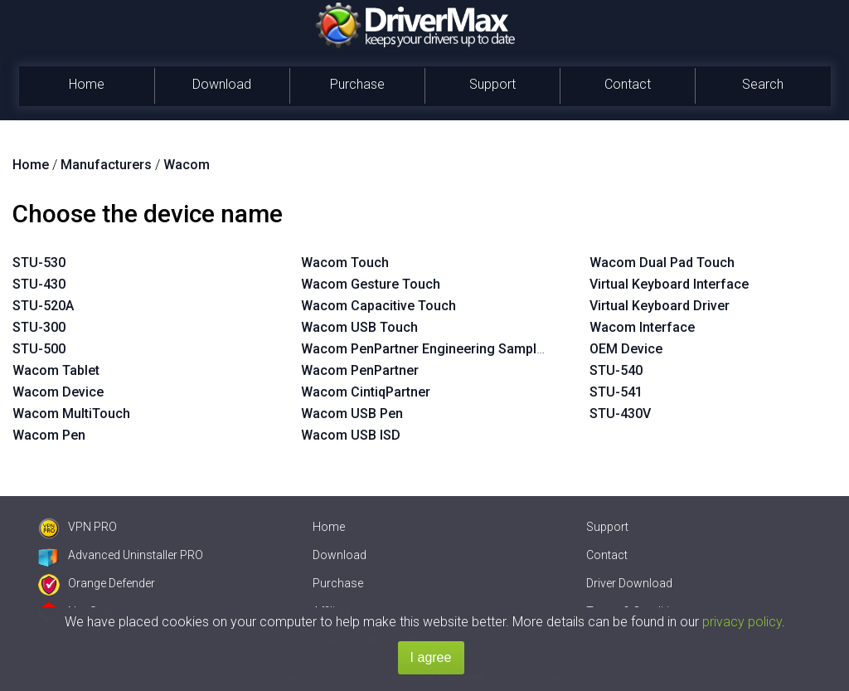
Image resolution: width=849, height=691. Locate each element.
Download (221, 84)
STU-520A (43, 306)
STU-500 (38, 349)
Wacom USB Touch (359, 327)
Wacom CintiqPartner (365, 392)
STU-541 (616, 392)
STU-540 (616, 370)
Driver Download (629, 583)
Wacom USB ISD (350, 435)
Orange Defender (96, 583)
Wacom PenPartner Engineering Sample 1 (428, 349)
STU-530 (38, 262)
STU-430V (620, 413)
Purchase (357, 84)
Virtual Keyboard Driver (659, 306)
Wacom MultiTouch (71, 413)
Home (86, 84)
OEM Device (625, 349)
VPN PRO (77, 527)
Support (492, 84)
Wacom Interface (642, 327)
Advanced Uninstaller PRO (120, 555)
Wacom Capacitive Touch (378, 306)
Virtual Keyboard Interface (669, 284)
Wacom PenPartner (360, 370)
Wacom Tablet (55, 370)
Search (763, 84)
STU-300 (38, 327)
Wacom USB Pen (352, 413)
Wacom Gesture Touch (370, 284)
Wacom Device (58, 392)
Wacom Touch (345, 262)
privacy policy (742, 622)
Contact (627, 84)
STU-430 (38, 284)
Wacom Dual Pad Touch (662, 262)
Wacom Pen (48, 435)
